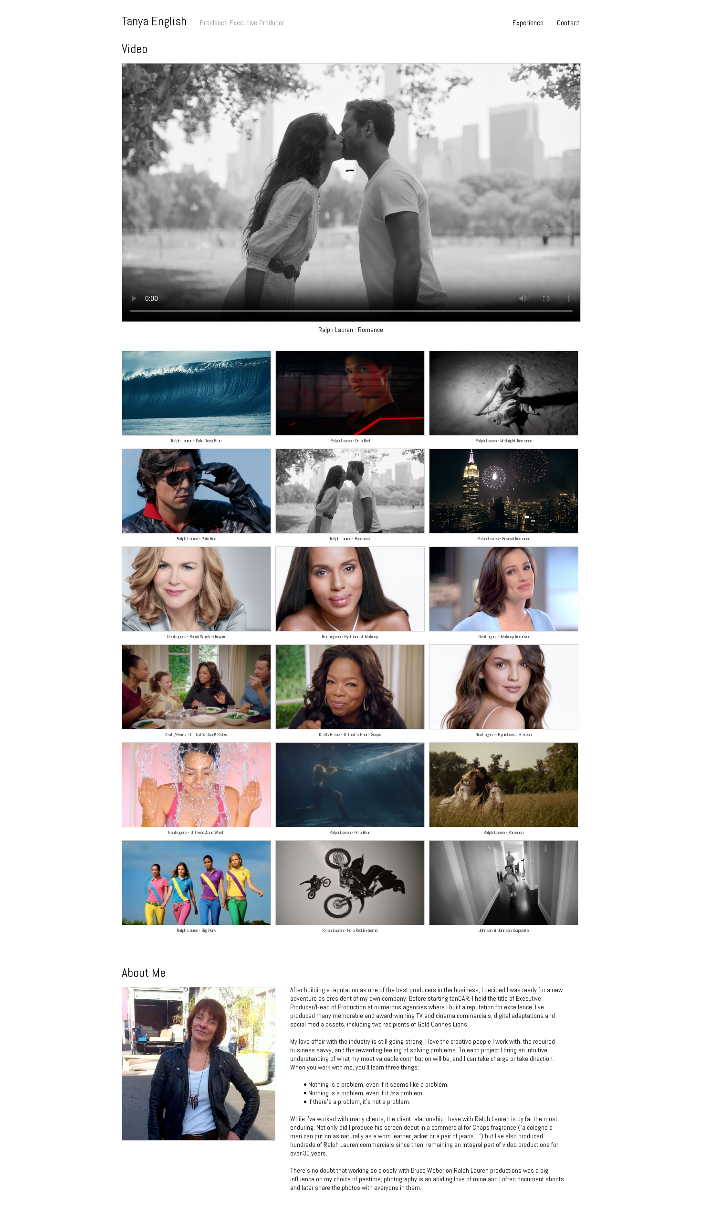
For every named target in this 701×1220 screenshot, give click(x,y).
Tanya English (154, 21)
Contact (568, 23)
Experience (528, 23)
